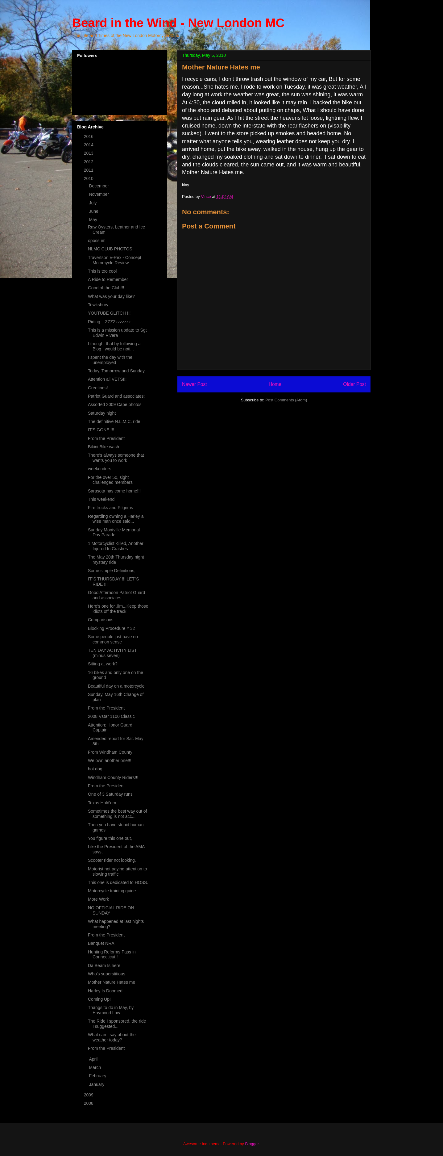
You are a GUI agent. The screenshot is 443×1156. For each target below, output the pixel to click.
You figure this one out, (110, 838)
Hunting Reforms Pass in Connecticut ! (112, 954)
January (97, 1084)
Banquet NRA (101, 943)
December (99, 185)
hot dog (95, 768)
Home (275, 384)
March (95, 1067)
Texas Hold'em (102, 802)
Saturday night (102, 413)
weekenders (99, 468)
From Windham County (110, 752)
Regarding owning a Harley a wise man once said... (116, 519)
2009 (89, 1094)
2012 (89, 161)
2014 (89, 144)
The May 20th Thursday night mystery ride (116, 560)
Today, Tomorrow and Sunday (116, 370)
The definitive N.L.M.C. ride (114, 421)
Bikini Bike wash (103, 446)
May (93, 219)
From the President (106, 438)
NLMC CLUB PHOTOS (110, 248)
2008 (89, 1103)
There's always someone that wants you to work (116, 458)
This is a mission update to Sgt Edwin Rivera (117, 333)
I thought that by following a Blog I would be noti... (114, 346)
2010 (89, 178)
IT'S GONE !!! (101, 429)
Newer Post (194, 384)
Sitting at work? (103, 663)
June (94, 211)
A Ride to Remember (108, 279)
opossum (97, 240)
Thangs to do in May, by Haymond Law (111, 1010)
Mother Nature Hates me (111, 982)
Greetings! (98, 387)
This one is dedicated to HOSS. (118, 882)
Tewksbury (98, 304)
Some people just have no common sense (113, 639)
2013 (89, 153)
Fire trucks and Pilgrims (110, 507)
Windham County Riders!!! (113, 777)
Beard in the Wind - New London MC (178, 23)
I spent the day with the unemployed (110, 360)
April (94, 1059)
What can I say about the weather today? (112, 1037)
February (98, 1075)
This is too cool (102, 271)
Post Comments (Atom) (286, 400)
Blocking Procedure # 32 (111, 628)
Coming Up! (99, 999)
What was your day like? (111, 296)
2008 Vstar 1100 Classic (111, 716)
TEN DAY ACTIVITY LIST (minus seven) (112, 653)
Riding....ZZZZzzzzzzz (109, 321)
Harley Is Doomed (105, 990)
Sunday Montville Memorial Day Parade (114, 532)
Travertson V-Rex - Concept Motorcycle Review (114, 260)
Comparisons (100, 619)
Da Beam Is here (104, 965)
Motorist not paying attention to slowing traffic (117, 871)
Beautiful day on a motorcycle (116, 686)
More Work (98, 899)
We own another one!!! (109, 760)
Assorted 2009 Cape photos (115, 404)
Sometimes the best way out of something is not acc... (117, 814)
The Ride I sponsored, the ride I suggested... (117, 1024)
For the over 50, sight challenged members (110, 480)
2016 (89, 136)
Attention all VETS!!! (107, 379)
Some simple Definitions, (111, 570)
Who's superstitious (106, 973)
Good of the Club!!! (106, 287)
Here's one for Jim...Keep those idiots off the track (118, 609)
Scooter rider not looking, (112, 860)
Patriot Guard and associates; (116, 396)
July (93, 202)
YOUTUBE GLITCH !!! (109, 313)
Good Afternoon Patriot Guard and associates (116, 595)
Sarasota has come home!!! (114, 490)
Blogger (252, 1143)
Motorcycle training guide (112, 890)
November (99, 194)
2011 (89, 170)
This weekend (101, 499)
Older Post (354, 384)
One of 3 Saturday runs (110, 794)
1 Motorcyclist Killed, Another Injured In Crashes (115, 546)
